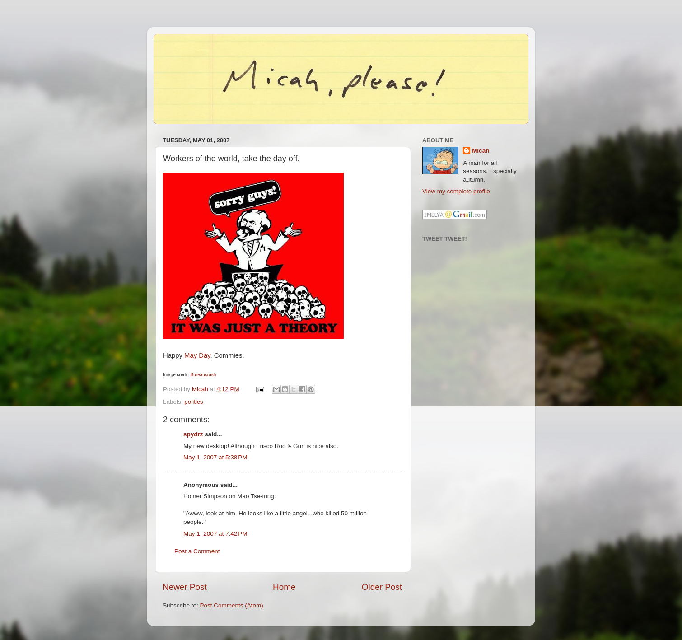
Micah (480, 150)
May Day (197, 355)
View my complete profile (456, 191)
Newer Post (185, 587)
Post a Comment (197, 551)
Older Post (382, 587)
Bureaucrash (203, 374)
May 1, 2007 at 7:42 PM (215, 533)
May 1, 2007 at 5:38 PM (215, 457)
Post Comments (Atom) (231, 605)
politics (193, 401)
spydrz (193, 434)
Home (284, 587)
